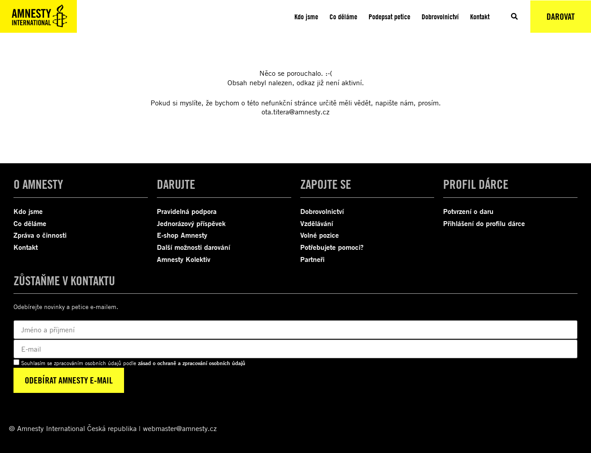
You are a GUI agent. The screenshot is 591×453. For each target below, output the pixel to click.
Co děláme (343, 16)
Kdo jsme (306, 16)
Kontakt (479, 16)
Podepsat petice (389, 16)
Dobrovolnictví (440, 16)
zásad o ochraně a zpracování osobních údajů (191, 363)
